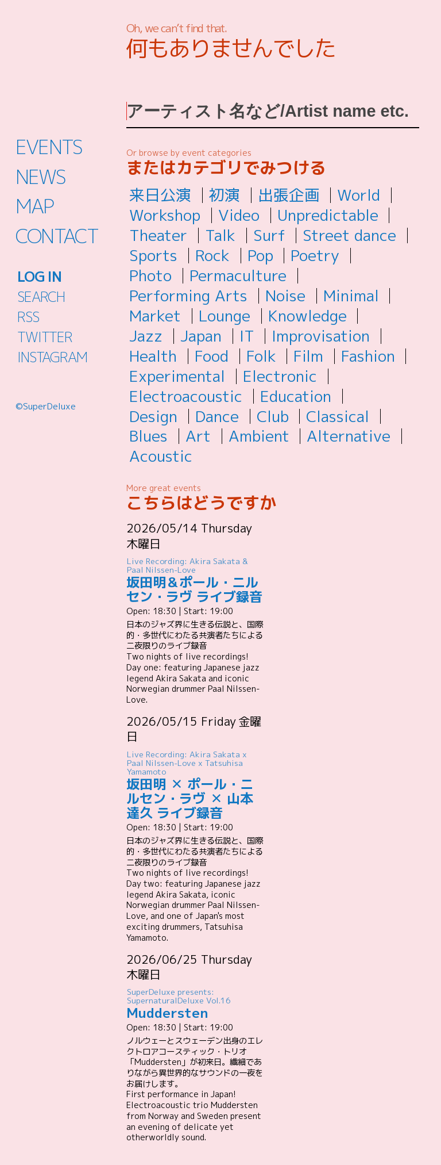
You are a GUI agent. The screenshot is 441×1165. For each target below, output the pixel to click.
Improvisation (321, 336)
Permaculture (238, 275)
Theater (158, 235)
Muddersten (195, 1004)
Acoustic (160, 456)
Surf (269, 235)
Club (273, 416)
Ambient (259, 436)
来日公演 (160, 195)
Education (295, 396)
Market (155, 316)
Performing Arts (188, 295)
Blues (148, 436)
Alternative (348, 436)
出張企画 (289, 195)
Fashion (368, 356)
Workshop (164, 215)
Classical (337, 416)
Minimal (351, 295)
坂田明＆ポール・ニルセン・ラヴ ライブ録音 (195, 581)
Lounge (224, 316)
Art (198, 436)
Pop (260, 255)
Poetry (315, 255)
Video (239, 215)
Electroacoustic (185, 396)
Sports (153, 255)
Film (308, 356)
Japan (201, 336)
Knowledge (307, 316)
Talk (220, 235)
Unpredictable (327, 215)
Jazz (146, 336)
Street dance (349, 235)
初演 (224, 195)
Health (153, 356)
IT (246, 336)
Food (212, 356)
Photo (150, 275)
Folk (261, 356)
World (358, 195)
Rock (212, 255)
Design (153, 416)
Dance (217, 416)
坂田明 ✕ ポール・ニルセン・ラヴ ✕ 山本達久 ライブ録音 (195, 785)
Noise (285, 295)
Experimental (177, 376)
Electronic (280, 376)
